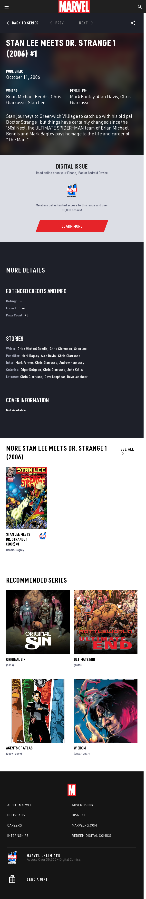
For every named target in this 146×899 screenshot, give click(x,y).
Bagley (20, 550)
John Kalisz (76, 369)
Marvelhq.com (84, 825)
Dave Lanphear (55, 376)
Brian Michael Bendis (27, 96)
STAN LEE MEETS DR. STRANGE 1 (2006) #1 (18, 539)
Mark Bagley (82, 96)
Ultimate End (84, 659)
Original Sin (16, 659)
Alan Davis (107, 96)
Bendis (10, 550)
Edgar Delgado (30, 369)
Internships (18, 836)
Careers (14, 825)
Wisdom (80, 748)
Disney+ (79, 815)
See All (127, 451)
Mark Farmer (24, 362)
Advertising (82, 805)
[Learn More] (72, 226)
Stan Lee (36, 102)
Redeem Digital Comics (91, 836)
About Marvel (19, 805)
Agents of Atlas (19, 748)
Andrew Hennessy (71, 362)
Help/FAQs (16, 815)
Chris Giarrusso (61, 348)
